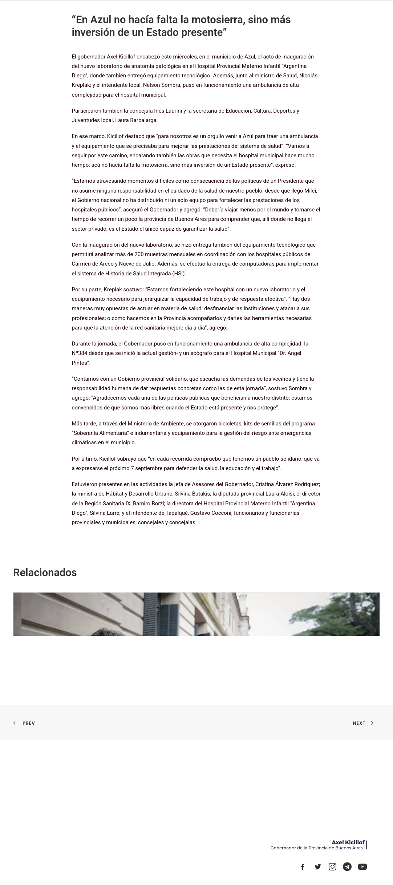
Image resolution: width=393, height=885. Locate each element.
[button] (302, 868)
